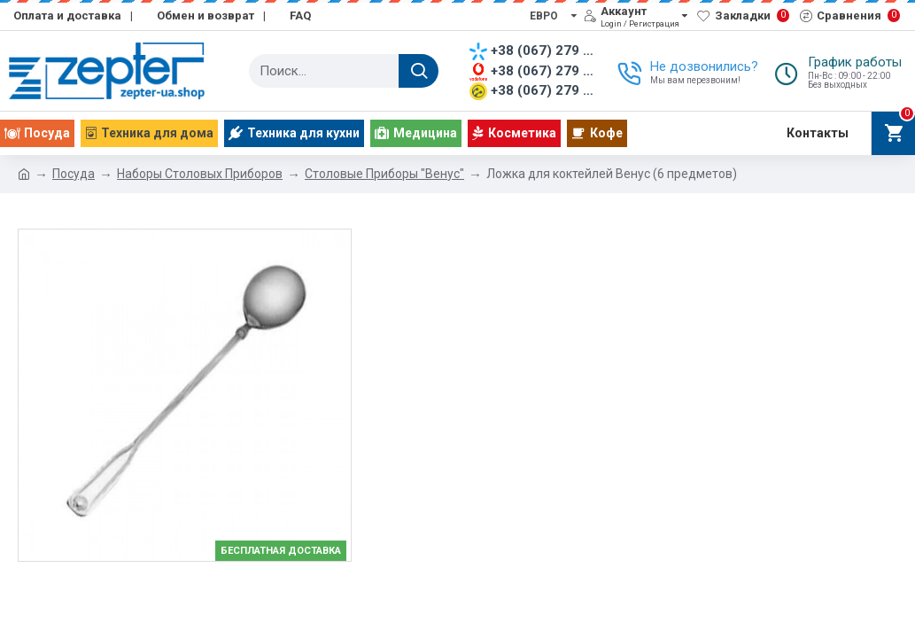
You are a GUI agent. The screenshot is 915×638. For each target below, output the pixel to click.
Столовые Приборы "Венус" (384, 174)
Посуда (73, 174)
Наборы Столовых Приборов (200, 174)
